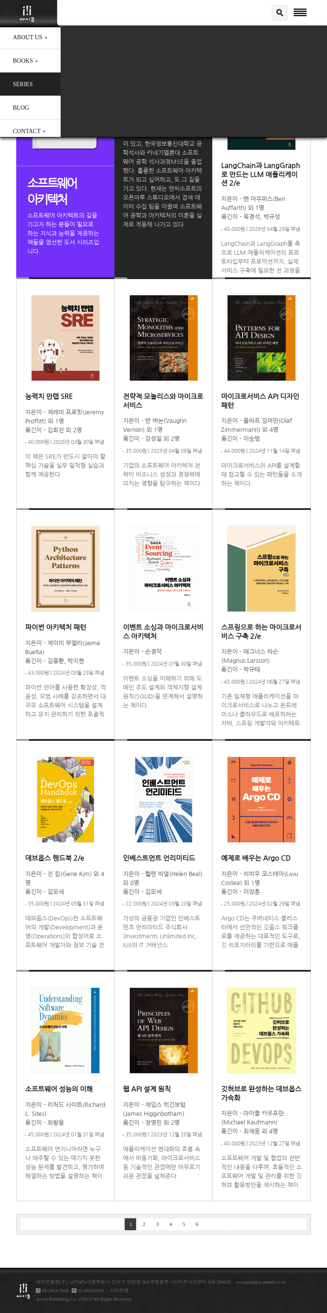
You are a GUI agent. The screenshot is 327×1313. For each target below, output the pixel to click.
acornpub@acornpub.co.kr (261, 1281)
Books (23, 61)
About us (27, 37)
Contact (27, 131)
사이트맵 (119, 1290)
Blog (21, 108)
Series (23, 84)
